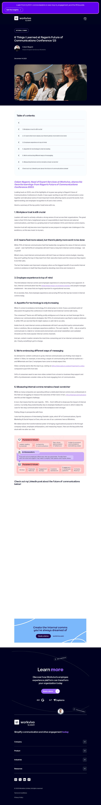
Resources (50, 769)
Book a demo (51, 691)
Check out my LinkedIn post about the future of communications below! (45, 168)
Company (50, 742)
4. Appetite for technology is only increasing (36, 149)
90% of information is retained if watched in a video (68, 366)
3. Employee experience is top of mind (34, 142)
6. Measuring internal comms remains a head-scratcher (40, 162)
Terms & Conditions (20, 793)
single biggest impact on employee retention (55, 286)
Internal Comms (21, 30)
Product (50, 751)
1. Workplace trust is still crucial (32, 129)
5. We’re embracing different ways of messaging (37, 155)
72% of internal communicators (76, 395)
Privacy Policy (18, 797)
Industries (50, 760)
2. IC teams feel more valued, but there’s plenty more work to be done (44, 136)
